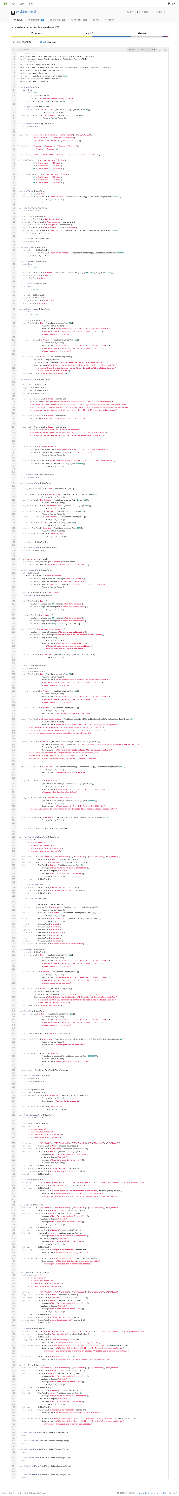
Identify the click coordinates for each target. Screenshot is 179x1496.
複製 (159, 12)
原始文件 (133, 49)
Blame (142, 49)
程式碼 (18, 20)
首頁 (13, 4)
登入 (172, 4)
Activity (109, 20)
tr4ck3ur (21, 11)
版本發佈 (79, 20)
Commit (37, 33)
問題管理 (36, 20)
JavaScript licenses (146, 1493)
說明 (31, 4)
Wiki (96, 20)
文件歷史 (152, 49)
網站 (165, 1493)
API (158, 1493)
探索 (22, 4)
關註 (130, 12)
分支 (89, 33)
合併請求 (57, 20)
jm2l (33, 11)
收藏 (144, 12)
